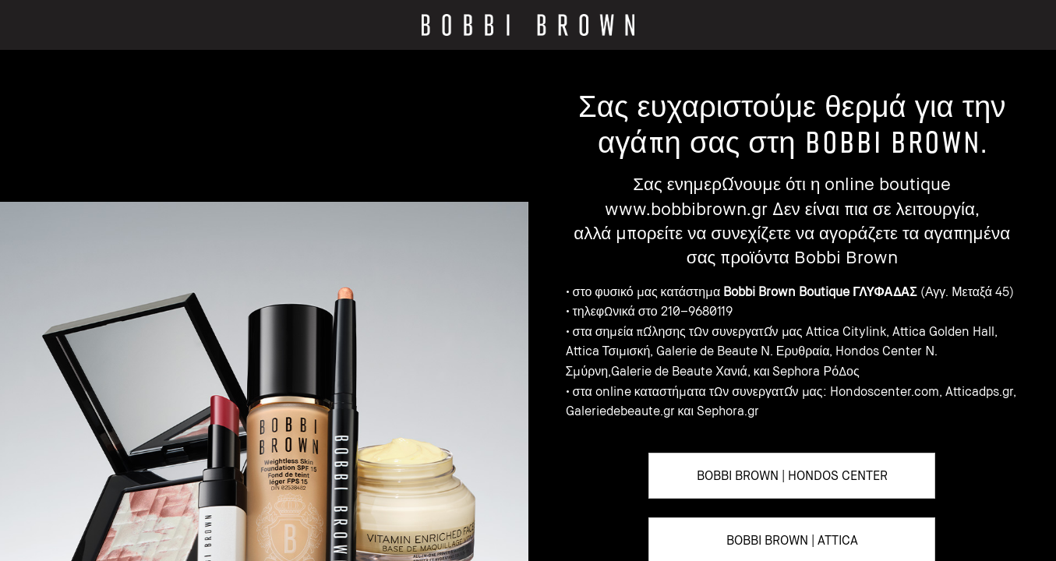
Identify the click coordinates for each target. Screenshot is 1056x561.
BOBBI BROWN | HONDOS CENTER (792, 475)
